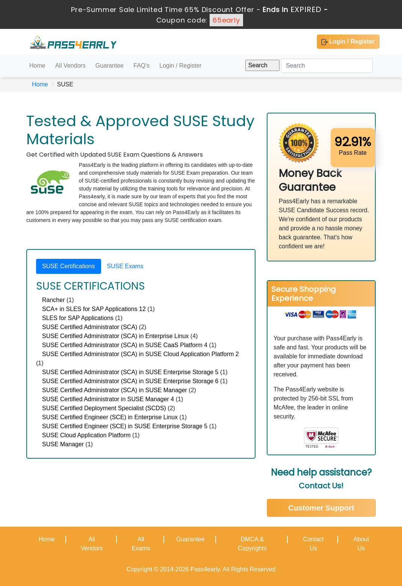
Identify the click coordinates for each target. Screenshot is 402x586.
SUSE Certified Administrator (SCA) (89, 327)
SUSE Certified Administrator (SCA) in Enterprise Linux (115, 336)
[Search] (327, 66)
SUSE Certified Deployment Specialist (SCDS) (104, 408)
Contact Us (313, 543)
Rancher (53, 300)
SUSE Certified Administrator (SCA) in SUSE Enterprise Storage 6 (130, 381)
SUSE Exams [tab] (125, 266)
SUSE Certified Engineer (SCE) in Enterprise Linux (110, 417)
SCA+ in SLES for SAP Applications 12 (94, 309)
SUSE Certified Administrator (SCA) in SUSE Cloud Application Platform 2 (140, 354)
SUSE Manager (63, 444)
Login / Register (348, 41)
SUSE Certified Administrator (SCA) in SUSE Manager (114, 390)
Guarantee (109, 65)
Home (37, 65)
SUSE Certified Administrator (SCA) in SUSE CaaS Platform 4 (124, 345)
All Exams (140, 543)
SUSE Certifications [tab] (68, 266)
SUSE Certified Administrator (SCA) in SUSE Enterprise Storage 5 (130, 372)
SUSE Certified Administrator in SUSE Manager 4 (108, 399)
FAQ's (141, 65)
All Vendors (70, 65)
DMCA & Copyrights (252, 543)
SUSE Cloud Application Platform (86, 435)
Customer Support (321, 508)
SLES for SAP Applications (77, 318)
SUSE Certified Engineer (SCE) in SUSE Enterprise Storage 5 (124, 426)
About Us (361, 543)
